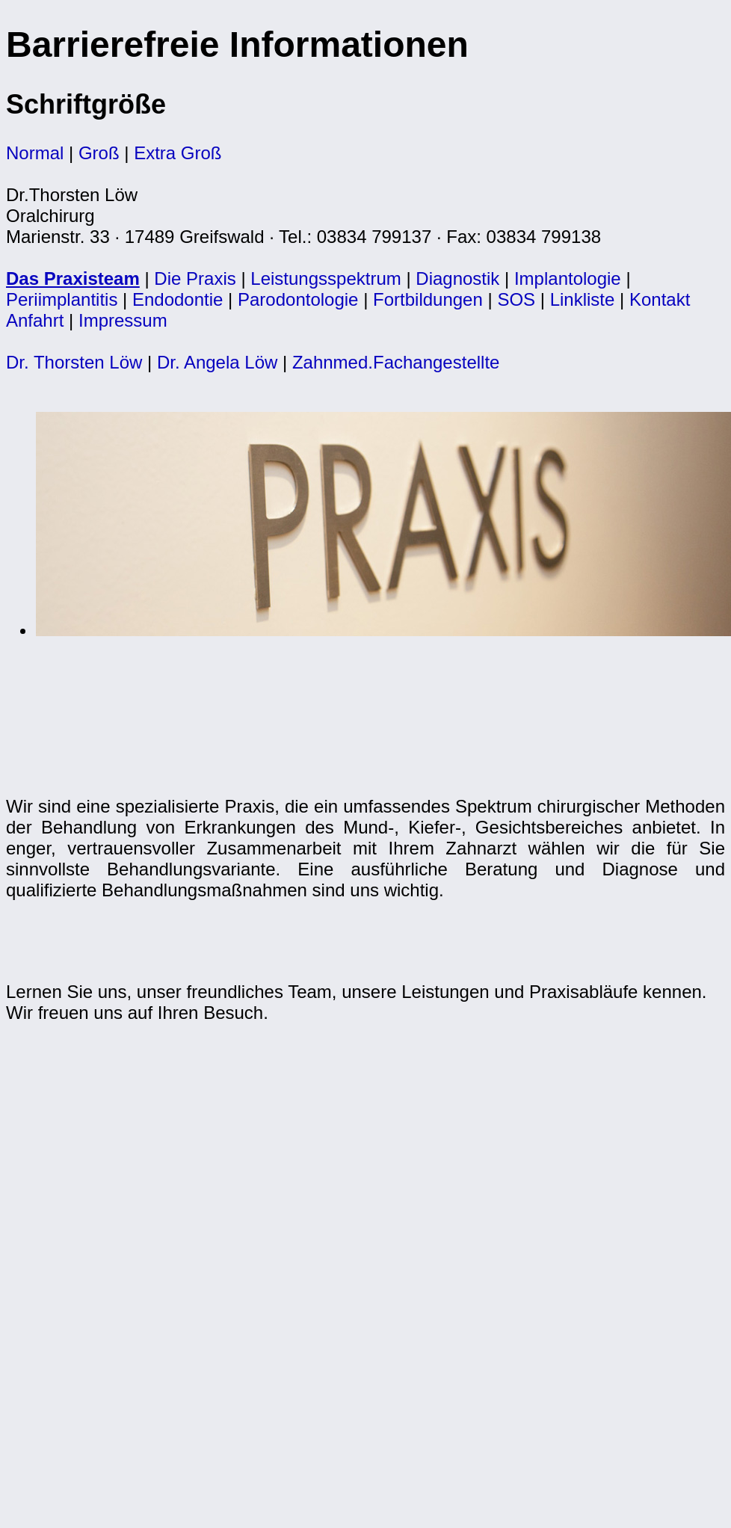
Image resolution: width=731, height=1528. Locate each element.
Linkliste (582, 299)
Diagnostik (457, 278)
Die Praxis (194, 278)
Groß (99, 153)
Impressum (122, 320)
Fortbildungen (428, 299)
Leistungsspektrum (325, 278)
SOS (516, 299)
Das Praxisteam (73, 278)
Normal (35, 153)
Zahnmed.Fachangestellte (396, 362)
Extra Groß (177, 153)
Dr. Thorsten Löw (74, 362)
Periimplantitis (61, 299)
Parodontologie (298, 299)
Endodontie (177, 299)
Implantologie (567, 278)
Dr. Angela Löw (220, 362)
